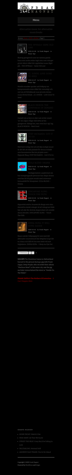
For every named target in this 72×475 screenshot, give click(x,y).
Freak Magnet (44, 51)
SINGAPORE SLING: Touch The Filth (38, 193)
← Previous (23, 253)
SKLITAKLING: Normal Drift (30, 449)
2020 (30, 38)
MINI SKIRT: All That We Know (31, 438)
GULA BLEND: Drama (39, 163)
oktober (36, 38)
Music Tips (32, 54)
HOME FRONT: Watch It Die (30, 434)
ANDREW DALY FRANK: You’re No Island (35, 452)
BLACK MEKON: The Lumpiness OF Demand (40, 106)
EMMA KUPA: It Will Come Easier (39, 224)
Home (25, 38)
